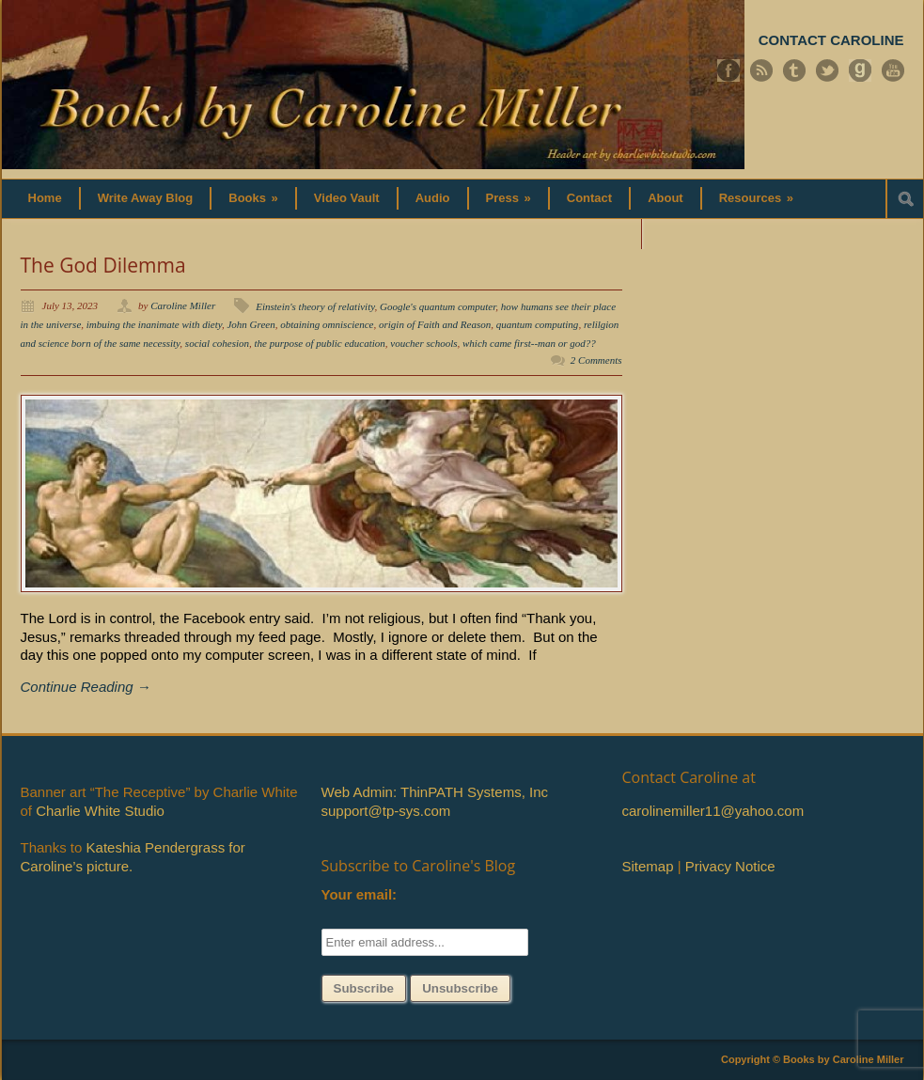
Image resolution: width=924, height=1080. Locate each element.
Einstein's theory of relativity (315, 306)
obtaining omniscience (326, 324)
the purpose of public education (320, 343)
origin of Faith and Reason (435, 324)
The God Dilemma (103, 265)
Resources (756, 198)
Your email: (359, 894)
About (665, 198)
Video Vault (347, 198)
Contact (589, 198)
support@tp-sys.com (386, 811)
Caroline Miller (182, 305)
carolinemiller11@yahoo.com (713, 811)
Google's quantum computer (437, 306)
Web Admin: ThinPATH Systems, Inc (434, 792)
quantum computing (537, 324)
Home (45, 198)
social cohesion (217, 343)
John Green (250, 324)
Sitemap (648, 866)
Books (253, 198)
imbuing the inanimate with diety (154, 324)
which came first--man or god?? (529, 343)
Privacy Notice (730, 866)
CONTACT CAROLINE (831, 40)
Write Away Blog (146, 198)
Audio (432, 198)
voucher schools (423, 343)
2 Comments (596, 360)
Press (508, 198)
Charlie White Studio (100, 811)
